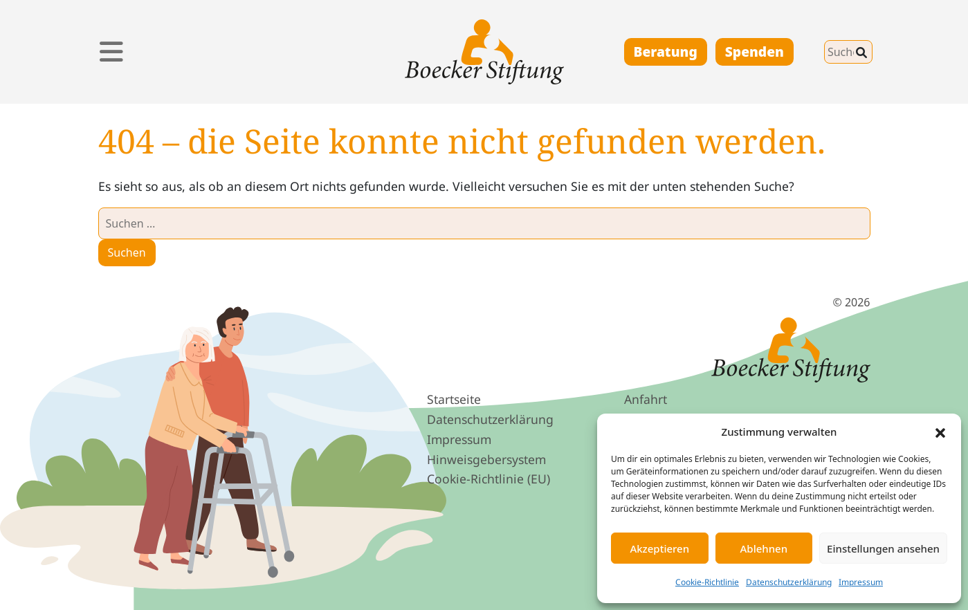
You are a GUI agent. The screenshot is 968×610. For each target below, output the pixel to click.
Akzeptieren (659, 548)
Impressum (861, 582)
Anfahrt (645, 399)
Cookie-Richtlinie (707, 582)
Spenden (754, 51)
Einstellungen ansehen (883, 548)
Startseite (454, 399)
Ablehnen (764, 548)
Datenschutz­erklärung (490, 419)
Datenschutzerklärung (789, 582)
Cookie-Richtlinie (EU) (488, 478)
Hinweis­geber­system (486, 459)
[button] (940, 431)
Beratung (665, 51)
